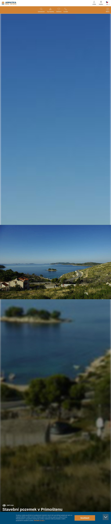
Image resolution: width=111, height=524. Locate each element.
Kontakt (67, 12)
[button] (103, 23)
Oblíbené (59, 12)
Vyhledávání (39, 12)
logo (8, 3)
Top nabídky (50, 12)
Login (94, 4)
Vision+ (101, 4)
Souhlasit (84, 518)
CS (107, 4)
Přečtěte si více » (39, 520)
